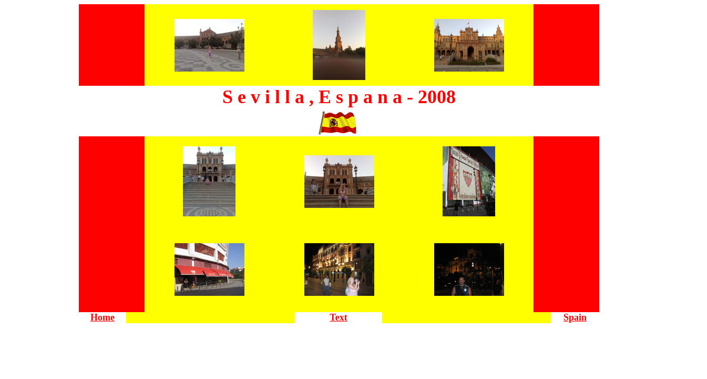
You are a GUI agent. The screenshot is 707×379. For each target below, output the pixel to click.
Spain (575, 317)
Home (102, 317)
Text (338, 317)
